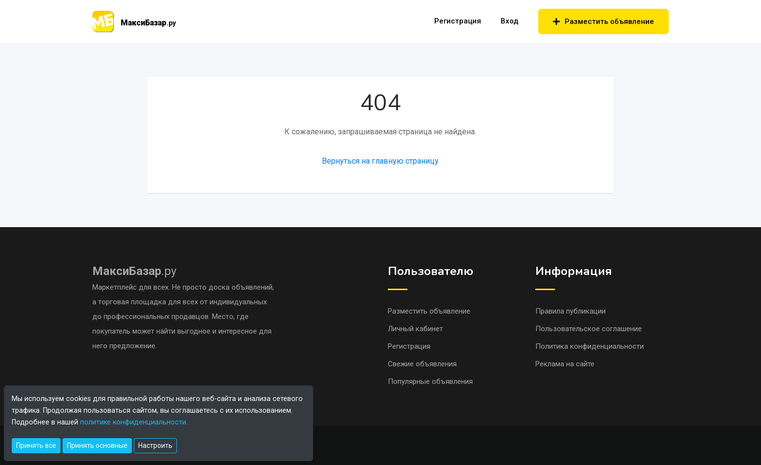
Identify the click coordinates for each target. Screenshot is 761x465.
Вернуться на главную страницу (380, 161)
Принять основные (97, 445)
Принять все (36, 445)
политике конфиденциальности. (134, 422)
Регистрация (457, 21)
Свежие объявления (422, 363)
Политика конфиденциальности (589, 346)
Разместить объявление (603, 21)
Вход (509, 21)
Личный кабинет (415, 328)
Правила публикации (570, 311)
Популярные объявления (430, 381)
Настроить (155, 445)
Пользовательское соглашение (588, 328)
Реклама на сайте (564, 363)
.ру (134, 271)
